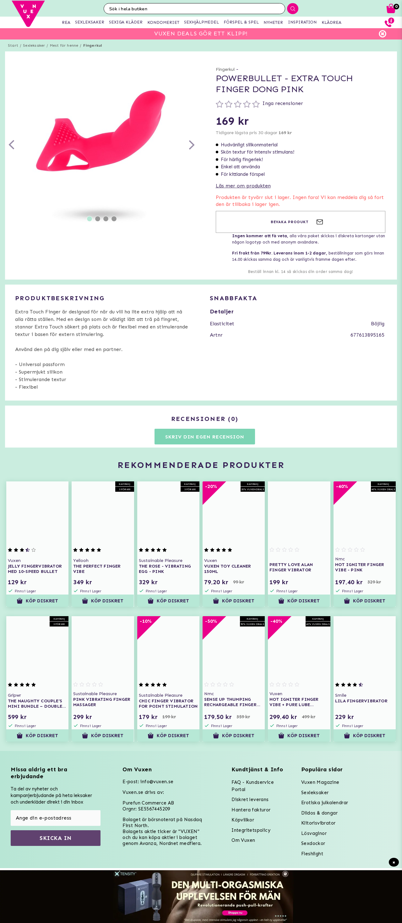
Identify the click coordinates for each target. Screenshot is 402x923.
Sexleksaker (34, 45)
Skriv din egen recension (204, 437)
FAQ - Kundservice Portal (252, 785)
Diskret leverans (250, 799)
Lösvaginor (314, 833)
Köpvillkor (242, 820)
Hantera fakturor (250, 810)
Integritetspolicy (250, 830)
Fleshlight (312, 854)
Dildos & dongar (319, 813)
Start (13, 45)
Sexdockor (313, 843)
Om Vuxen (243, 840)
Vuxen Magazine (320, 782)
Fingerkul (92, 45)
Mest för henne (64, 45)
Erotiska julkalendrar (324, 802)
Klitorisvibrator (318, 823)
